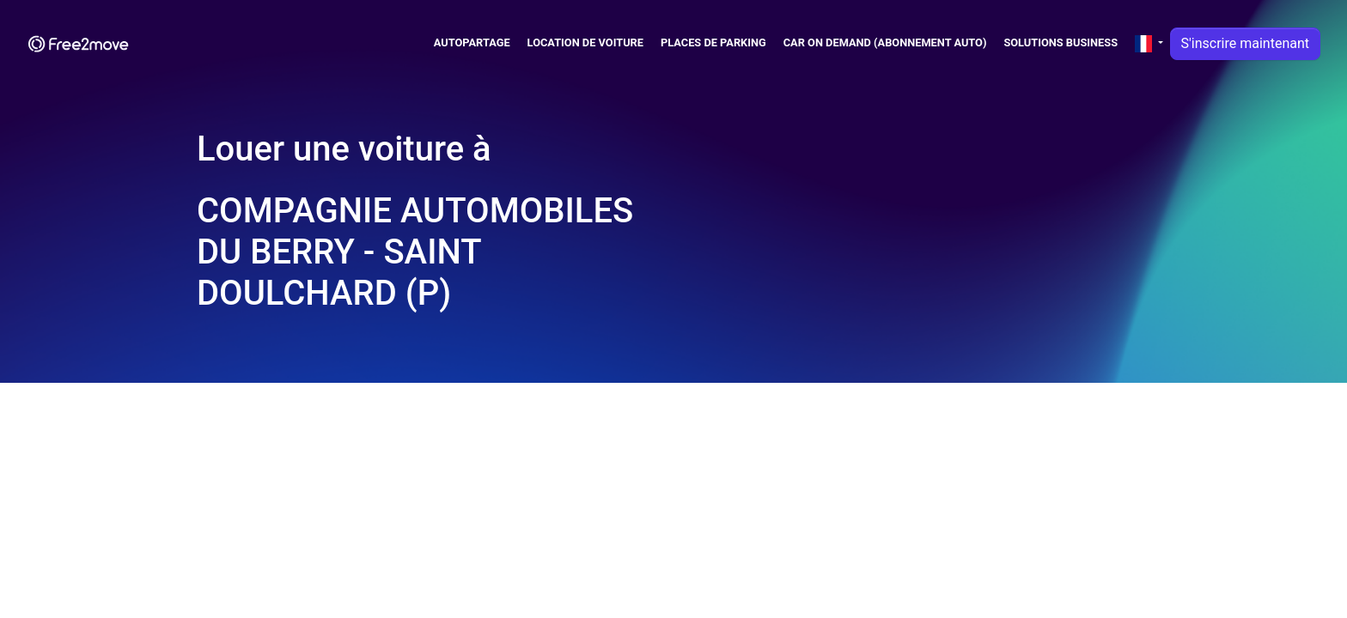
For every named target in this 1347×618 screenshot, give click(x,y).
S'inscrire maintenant (1245, 43)
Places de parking (713, 42)
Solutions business (1060, 42)
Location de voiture (585, 42)
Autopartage (472, 42)
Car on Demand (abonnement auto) (885, 42)
